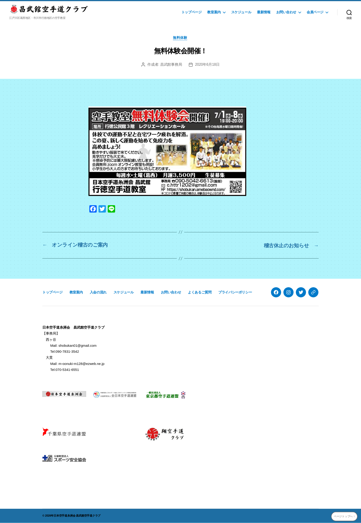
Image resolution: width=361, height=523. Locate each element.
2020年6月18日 (207, 65)
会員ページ (315, 12)
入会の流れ (98, 292)
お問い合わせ (286, 12)
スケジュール (241, 12)
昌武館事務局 (171, 65)
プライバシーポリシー (235, 292)
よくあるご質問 (199, 292)
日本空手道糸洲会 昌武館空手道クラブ (77, 515)
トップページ (191, 12)
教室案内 (214, 12)
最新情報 (263, 12)
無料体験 (180, 38)
